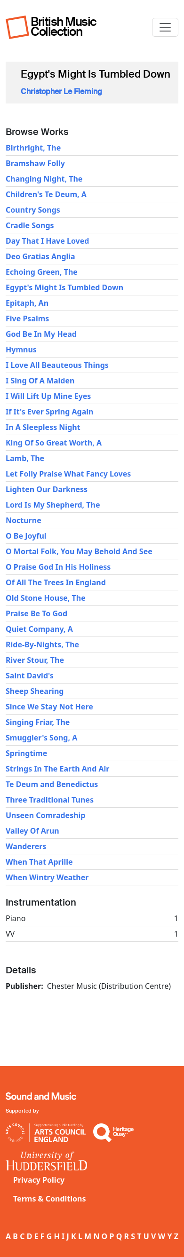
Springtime (26, 753)
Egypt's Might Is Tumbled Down (64, 287)
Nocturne (23, 520)
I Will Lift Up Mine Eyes (48, 396)
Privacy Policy (38, 1180)
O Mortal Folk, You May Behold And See (79, 551)
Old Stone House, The (46, 598)
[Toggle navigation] (165, 27)
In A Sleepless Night (43, 427)
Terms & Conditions (49, 1198)
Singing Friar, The (38, 722)
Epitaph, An (27, 303)
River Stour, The (35, 660)
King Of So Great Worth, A (54, 443)
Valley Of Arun (32, 831)
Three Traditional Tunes (50, 800)
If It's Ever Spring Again (49, 411)
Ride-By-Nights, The (42, 644)
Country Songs (33, 210)
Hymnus (21, 349)
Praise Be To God (36, 613)
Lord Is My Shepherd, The (53, 505)
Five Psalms (27, 318)
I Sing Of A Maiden (40, 380)
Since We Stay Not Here (49, 706)
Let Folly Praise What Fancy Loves (68, 474)
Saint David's (30, 675)
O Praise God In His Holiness (58, 567)
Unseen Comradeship (45, 815)
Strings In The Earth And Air (57, 769)
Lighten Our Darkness (47, 489)
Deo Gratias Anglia (40, 256)
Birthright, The (33, 148)
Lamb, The (25, 458)
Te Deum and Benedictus (52, 784)
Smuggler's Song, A (41, 737)
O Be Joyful (26, 536)
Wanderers (26, 846)
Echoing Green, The (42, 272)
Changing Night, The (44, 179)
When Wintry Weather (47, 877)
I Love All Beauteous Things (57, 365)
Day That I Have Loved (47, 241)
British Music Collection (63, 27)
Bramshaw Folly (35, 163)
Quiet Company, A (39, 629)
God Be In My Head (41, 334)
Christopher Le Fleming (61, 91)
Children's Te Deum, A (46, 194)
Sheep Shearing (35, 691)
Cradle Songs (30, 225)
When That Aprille (39, 862)
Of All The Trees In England (56, 582)
